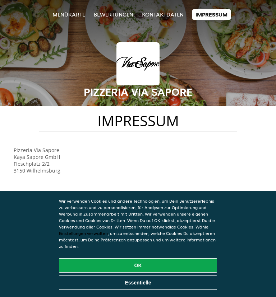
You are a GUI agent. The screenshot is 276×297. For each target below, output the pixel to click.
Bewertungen (113, 14)
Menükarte (68, 14)
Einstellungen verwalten (83, 233)
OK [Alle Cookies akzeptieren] (138, 265)
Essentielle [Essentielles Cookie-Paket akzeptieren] (138, 283)
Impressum (211, 14)
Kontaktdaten (163, 14)
